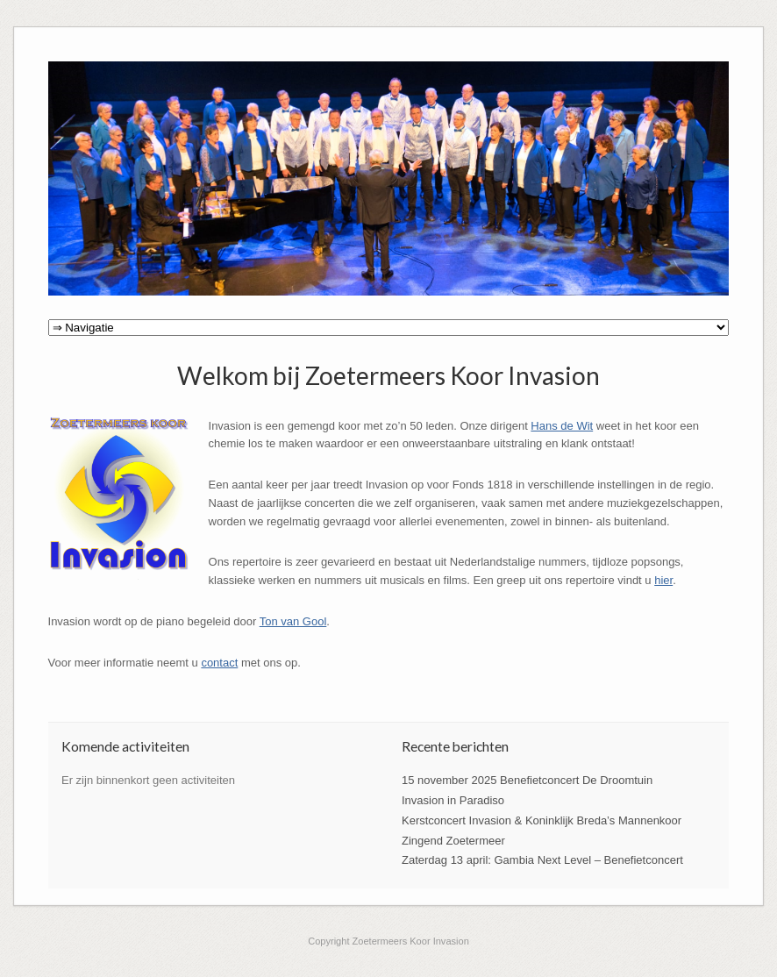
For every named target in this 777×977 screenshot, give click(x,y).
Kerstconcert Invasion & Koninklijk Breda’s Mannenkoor (541, 820)
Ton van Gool (293, 621)
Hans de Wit (562, 425)
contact (219, 662)
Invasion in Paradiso (453, 800)
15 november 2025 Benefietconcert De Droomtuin (527, 780)
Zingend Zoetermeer (453, 840)
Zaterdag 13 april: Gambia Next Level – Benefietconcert (542, 859)
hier (663, 580)
